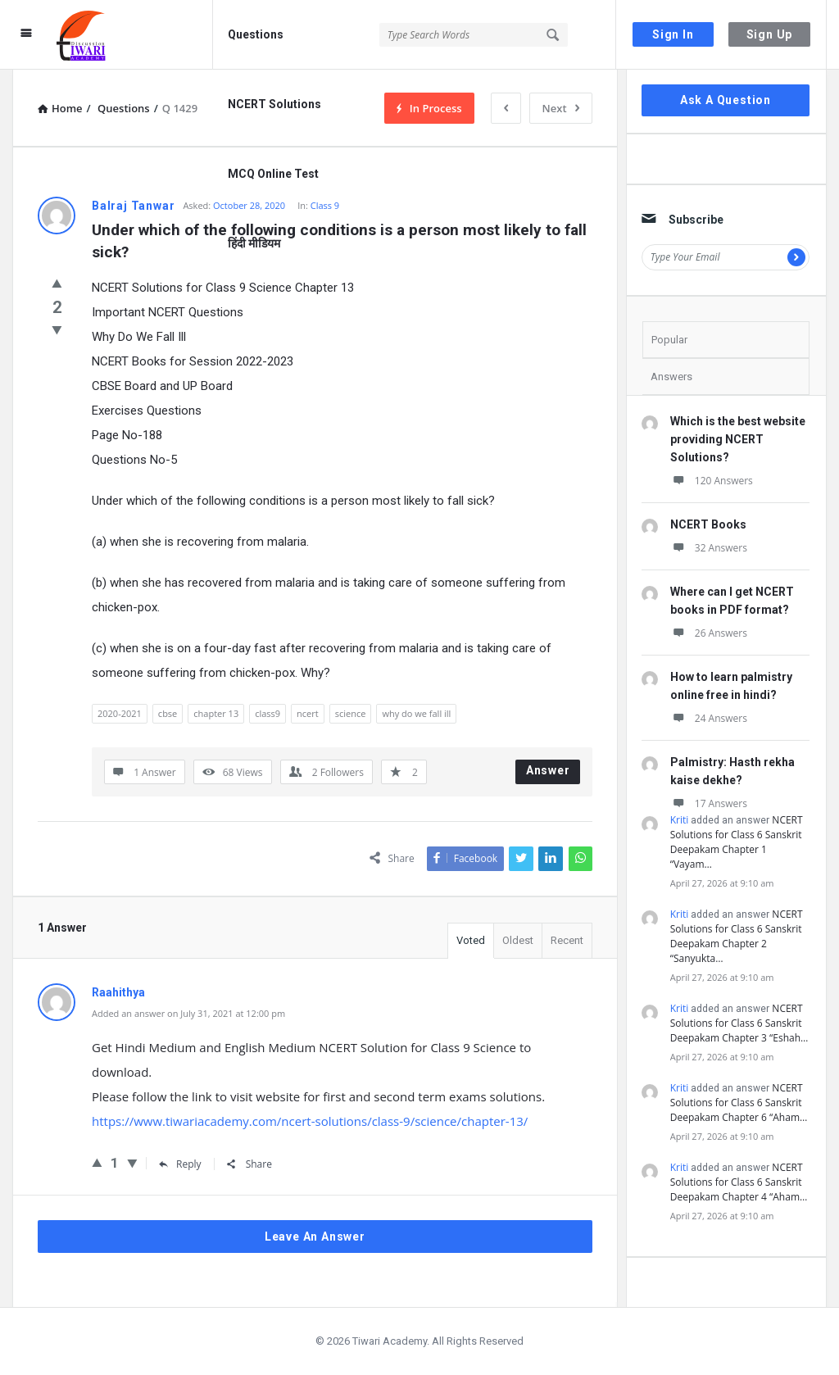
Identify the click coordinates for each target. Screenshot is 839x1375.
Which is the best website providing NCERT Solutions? (737, 439)
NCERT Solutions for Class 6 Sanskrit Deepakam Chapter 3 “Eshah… (739, 1023)
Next (560, 108)
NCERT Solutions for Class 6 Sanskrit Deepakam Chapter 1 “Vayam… (736, 842)
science (350, 713)
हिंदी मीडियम (254, 243)
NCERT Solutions (274, 104)
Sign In (673, 34)
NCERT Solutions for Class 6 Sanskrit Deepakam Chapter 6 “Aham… (739, 1102)
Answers (671, 376)
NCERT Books (708, 524)
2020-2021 (120, 713)
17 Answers (708, 803)
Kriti (679, 820)
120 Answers (711, 481)
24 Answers (708, 718)
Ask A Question (725, 100)
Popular (669, 340)
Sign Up (769, 34)
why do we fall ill (416, 713)
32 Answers (708, 548)
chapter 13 (215, 713)
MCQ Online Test (273, 173)
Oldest (517, 940)
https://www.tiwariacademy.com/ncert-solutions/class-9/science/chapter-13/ (310, 1121)
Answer (548, 770)
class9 (267, 713)
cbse (167, 713)
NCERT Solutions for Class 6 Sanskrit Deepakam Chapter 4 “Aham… (739, 1182)
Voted (470, 940)
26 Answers (708, 633)
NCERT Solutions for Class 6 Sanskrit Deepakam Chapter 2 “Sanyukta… (736, 936)
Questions (255, 34)
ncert (308, 713)
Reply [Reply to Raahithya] (180, 1164)
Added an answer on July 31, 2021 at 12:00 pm (188, 1013)
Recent (567, 940)
